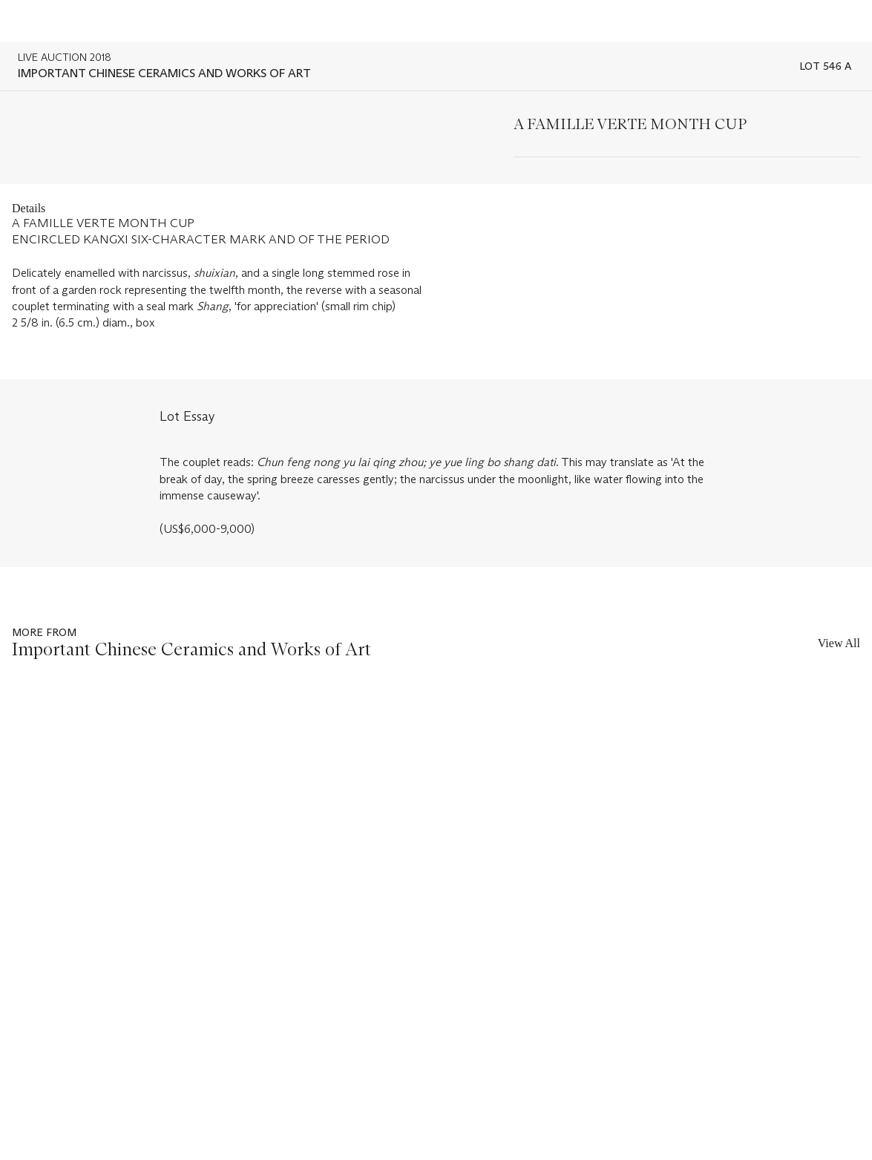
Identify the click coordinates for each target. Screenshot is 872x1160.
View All (839, 643)
